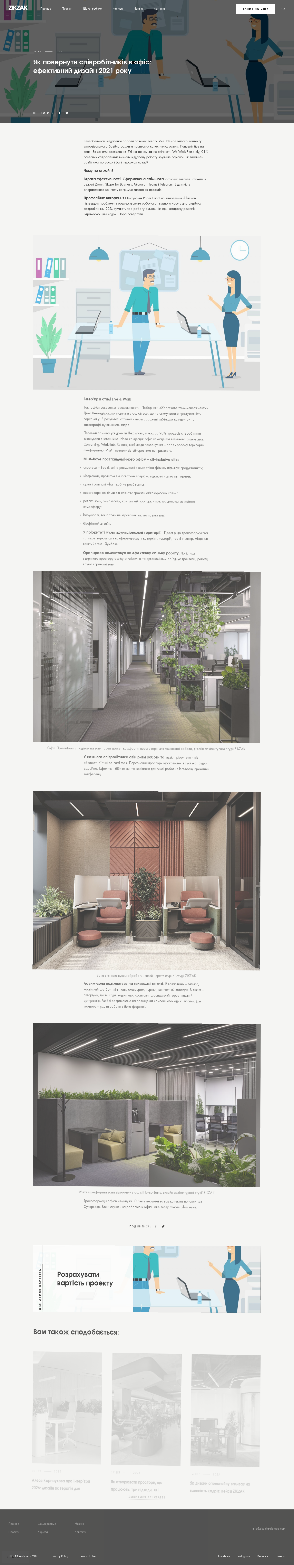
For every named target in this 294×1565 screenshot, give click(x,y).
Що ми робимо (92, 8)
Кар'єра (118, 8)
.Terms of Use (87, 1556)
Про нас (45, 8)
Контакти (159, 8)
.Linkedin (280, 1556)
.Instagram (243, 1556)
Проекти (67, 8)
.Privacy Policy (59, 1556)
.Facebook (223, 1556)
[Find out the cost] (146, 1295)
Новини (138, 8)
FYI (129, 152)
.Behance (262, 1556)
